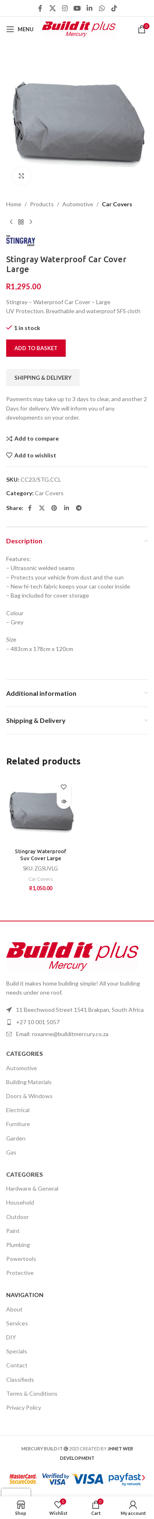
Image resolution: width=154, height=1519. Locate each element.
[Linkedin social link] (89, 8)
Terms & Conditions (31, 1393)
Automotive (77, 204)
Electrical (18, 1109)
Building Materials (29, 1081)
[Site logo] (78, 28)
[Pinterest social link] (54, 508)
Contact (17, 1365)
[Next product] (31, 222)
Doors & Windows (29, 1095)
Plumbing (18, 1244)
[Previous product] (11, 222)
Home (13, 204)
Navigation (25, 1294)
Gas (11, 1152)
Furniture (18, 1123)
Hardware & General (32, 1188)
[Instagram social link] (65, 8)
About (14, 1309)
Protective (20, 1272)
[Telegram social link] (79, 508)
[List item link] (77, 1034)
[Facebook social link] (40, 8)
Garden (15, 1138)
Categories (24, 1053)
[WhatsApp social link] (102, 8)
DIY (11, 1337)
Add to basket (35, 348)
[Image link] (72, 955)
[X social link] (52, 8)
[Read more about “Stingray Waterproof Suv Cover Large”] (64, 801)
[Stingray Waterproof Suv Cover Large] (40, 810)
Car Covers (117, 204)
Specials (16, 1351)
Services (17, 1323)
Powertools (21, 1258)
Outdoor (17, 1216)
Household (20, 1202)
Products (42, 204)
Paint (13, 1230)
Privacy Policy (23, 1407)
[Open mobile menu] (20, 29)
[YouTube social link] (77, 8)
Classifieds (20, 1379)
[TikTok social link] (114, 8)
